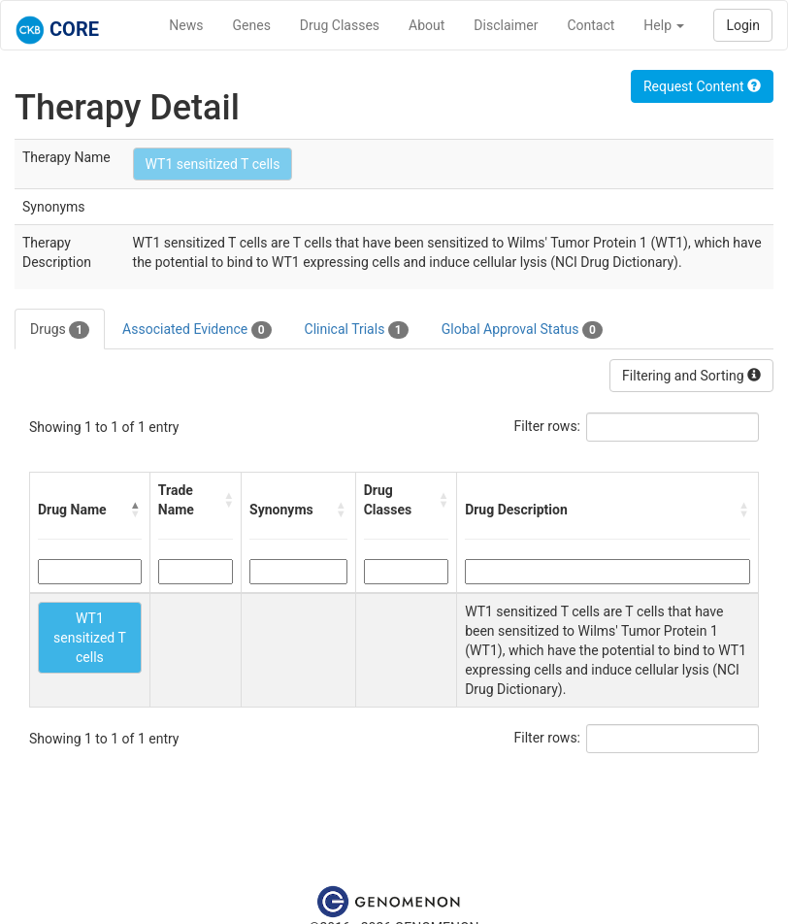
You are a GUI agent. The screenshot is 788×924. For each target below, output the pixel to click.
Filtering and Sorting (691, 375)
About (426, 25)
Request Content (702, 86)
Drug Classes (339, 25)
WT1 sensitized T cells (213, 164)
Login (743, 25)
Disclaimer (506, 25)
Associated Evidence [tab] (196, 330)
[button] (136, 509)
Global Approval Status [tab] (522, 330)
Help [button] (663, 25)
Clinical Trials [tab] (357, 330)
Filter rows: (547, 426)
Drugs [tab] (59, 330)
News (186, 25)
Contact (590, 25)
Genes (252, 25)
